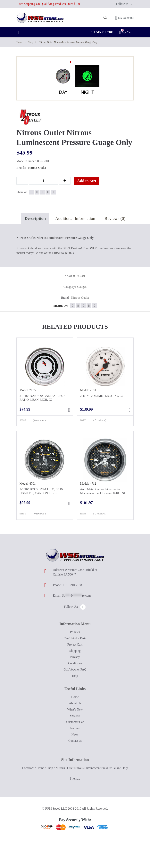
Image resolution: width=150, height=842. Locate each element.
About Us (75, 703)
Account (75, 728)
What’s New (75, 709)
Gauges (82, 286)
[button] (71, 62)
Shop (30, 42)
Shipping (75, 650)
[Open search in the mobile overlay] (105, 17)
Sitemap (75, 778)
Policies (75, 632)
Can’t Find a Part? (75, 638)
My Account (124, 17)
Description (35, 218)
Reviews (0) (114, 218)
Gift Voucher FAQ (74, 669)
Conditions (75, 663)
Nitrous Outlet (37, 167)
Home (19, 42)
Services (75, 715)
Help (75, 675)
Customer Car (75, 722)
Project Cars (75, 644)
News (75, 734)
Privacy (75, 657)
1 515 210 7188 (102, 32)
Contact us (75, 740)
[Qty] (43, 181)
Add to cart (86, 181)
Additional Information (75, 218)
